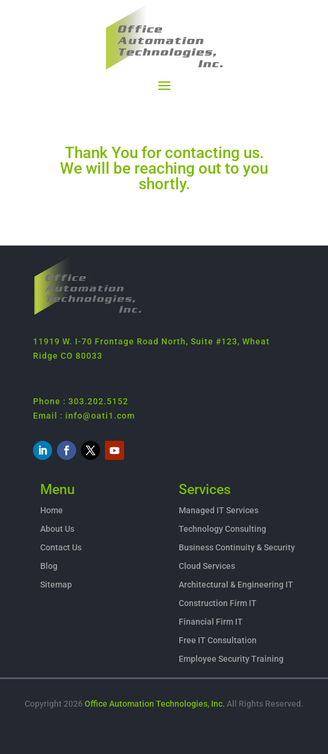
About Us (57, 529)
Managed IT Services (218, 510)
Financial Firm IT (211, 621)
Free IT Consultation (218, 640)
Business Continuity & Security (237, 547)
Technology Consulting (222, 529)
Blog (49, 566)
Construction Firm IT (218, 603)
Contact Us (61, 547)
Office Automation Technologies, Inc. (155, 703)
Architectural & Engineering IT (236, 584)
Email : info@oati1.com (84, 415)
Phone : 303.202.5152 (80, 401)
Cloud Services (207, 566)
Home (51, 510)
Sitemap (56, 584)
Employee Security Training (231, 659)
